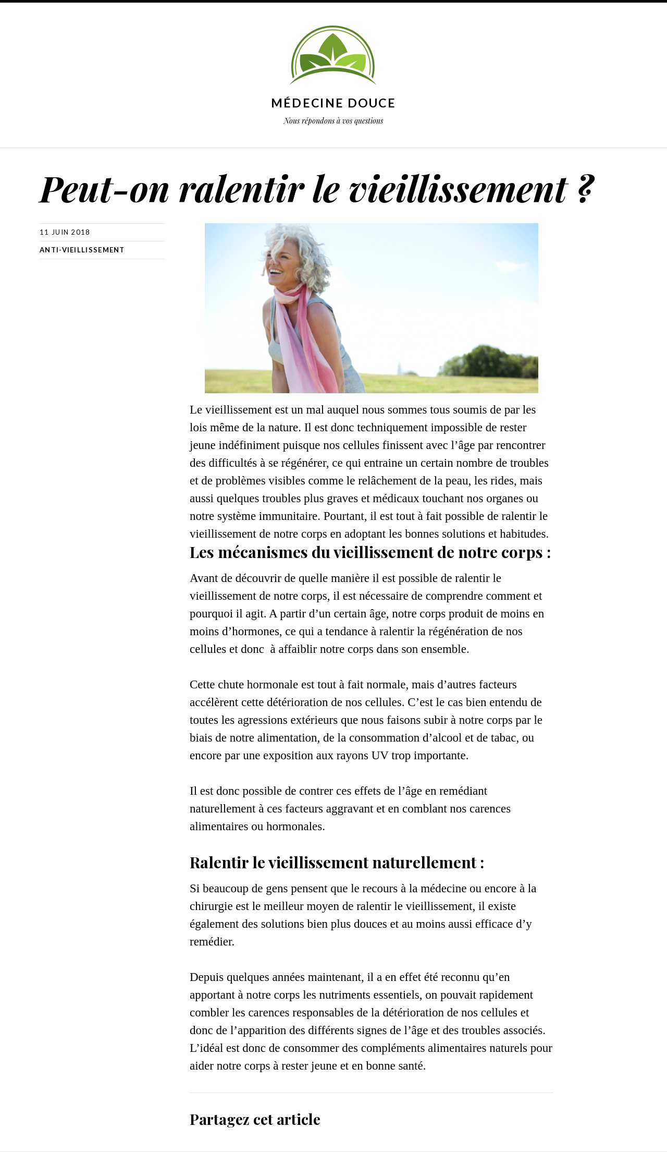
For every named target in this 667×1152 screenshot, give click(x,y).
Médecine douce (333, 102)
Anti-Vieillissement (82, 250)
